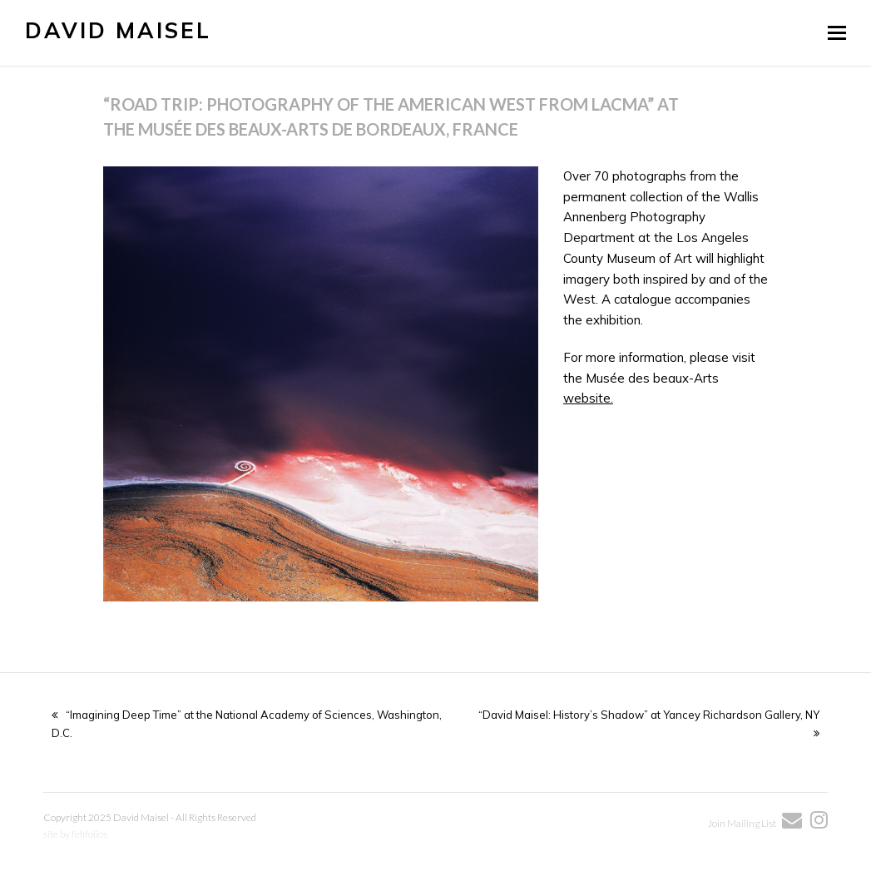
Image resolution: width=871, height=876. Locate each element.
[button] (837, 32)
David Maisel (118, 30)
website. (588, 398)
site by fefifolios (75, 834)
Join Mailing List (743, 823)
